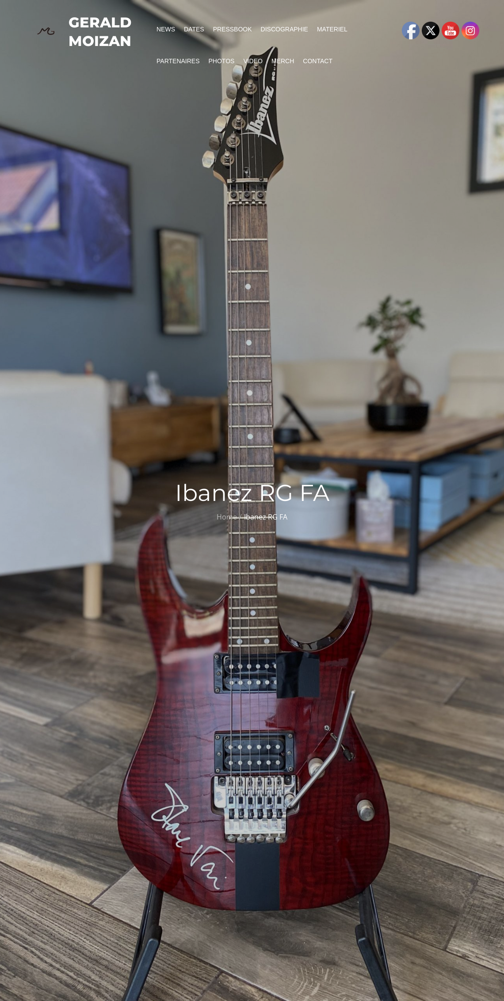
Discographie (284, 29)
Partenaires (178, 61)
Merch (282, 61)
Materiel (332, 29)
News (166, 29)
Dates (194, 29)
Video (253, 61)
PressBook (232, 29)
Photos (222, 61)
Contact (317, 61)
